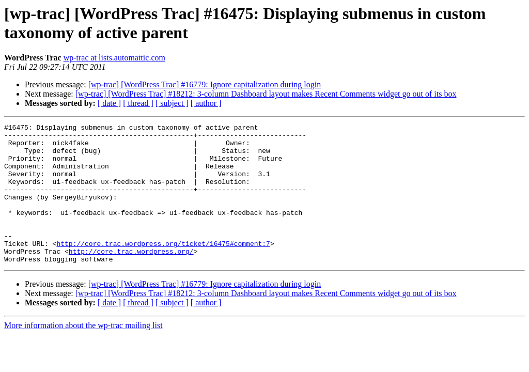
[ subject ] (172, 103)
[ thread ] (138, 103)
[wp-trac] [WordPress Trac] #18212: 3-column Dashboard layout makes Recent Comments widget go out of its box (266, 93)
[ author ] (206, 103)
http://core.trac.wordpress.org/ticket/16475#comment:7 (163, 268)
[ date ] (109, 103)
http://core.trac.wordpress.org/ (131, 277)
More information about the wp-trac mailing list (83, 353)
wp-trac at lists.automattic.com (114, 57)
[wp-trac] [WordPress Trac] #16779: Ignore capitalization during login (204, 84)
